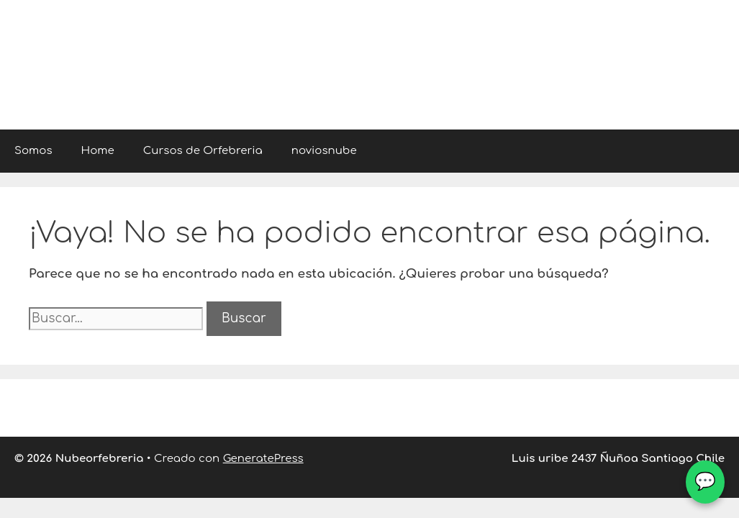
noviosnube (324, 151)
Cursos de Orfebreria (203, 151)
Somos (33, 151)
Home (97, 151)
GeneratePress (263, 459)
